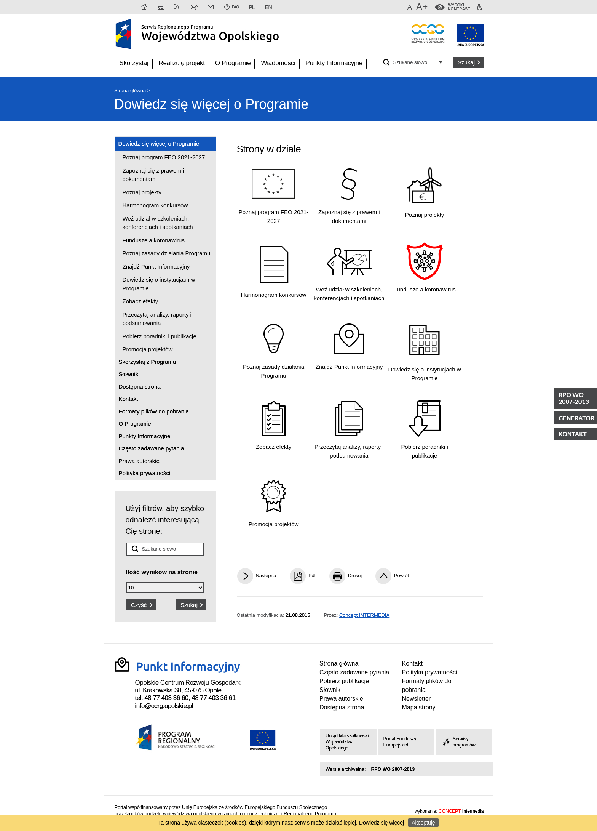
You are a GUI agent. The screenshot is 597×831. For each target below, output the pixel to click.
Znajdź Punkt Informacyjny (156, 266)
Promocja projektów (148, 349)
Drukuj (355, 575)
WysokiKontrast (459, 7)
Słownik (129, 374)
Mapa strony (161, 7)
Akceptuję (423, 823)
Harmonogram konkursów (155, 205)
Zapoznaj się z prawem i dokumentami (153, 175)
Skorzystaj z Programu (147, 362)
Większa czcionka (422, 7)
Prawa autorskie (139, 461)
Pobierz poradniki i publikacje (159, 336)
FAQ (235, 7)
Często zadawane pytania (151, 448)
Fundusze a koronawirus (154, 240)
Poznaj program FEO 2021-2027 (164, 157)
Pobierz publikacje (344, 681)
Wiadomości (278, 63)
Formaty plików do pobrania (154, 411)
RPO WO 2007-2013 (393, 769)
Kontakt (194, 7)
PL (252, 7)
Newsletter (211, 7)
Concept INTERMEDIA (364, 615)
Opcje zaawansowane (442, 62)
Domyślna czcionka (411, 7)
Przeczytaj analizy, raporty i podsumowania (157, 319)
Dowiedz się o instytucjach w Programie (159, 283)
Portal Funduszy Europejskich (400, 742)
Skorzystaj (134, 63)
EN (268, 7)
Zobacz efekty (140, 301)
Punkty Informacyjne (334, 63)
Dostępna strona (140, 386)
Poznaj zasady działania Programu (167, 253)
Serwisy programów (458, 742)
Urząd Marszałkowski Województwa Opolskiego (347, 742)
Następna (266, 575)
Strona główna (144, 7)
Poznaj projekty (142, 192)
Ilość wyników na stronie (162, 572)
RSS (178, 7)
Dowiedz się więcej (381, 823)
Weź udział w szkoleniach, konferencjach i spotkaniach (158, 223)
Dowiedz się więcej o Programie (211, 104)
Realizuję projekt (181, 63)
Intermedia (461, 811)
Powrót (401, 575)
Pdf (312, 575)
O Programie (233, 63)
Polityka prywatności (145, 473)
